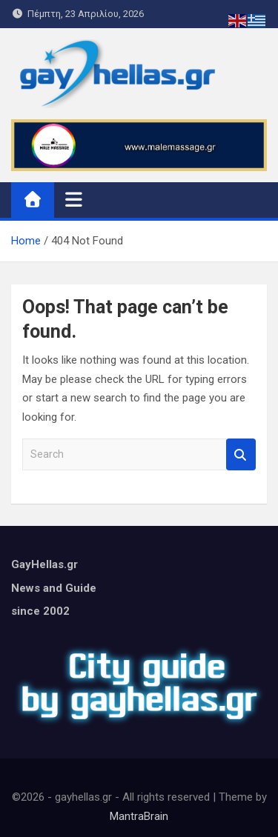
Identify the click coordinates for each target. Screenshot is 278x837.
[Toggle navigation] (73, 199)
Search (241, 454)
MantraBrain (139, 816)
